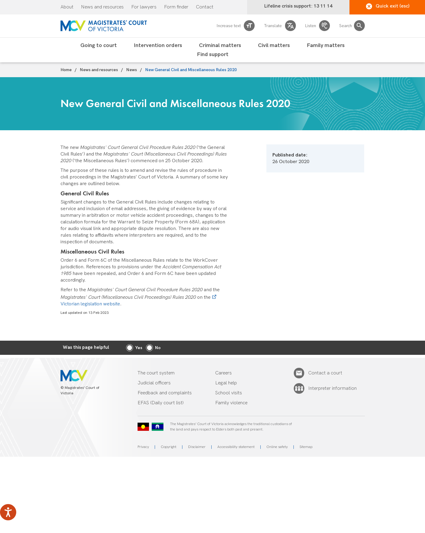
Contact (204, 7)
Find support (212, 55)
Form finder (176, 7)
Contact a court (325, 373)
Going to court (98, 46)
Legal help (226, 383)
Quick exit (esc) (388, 6)
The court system (156, 373)
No (158, 347)
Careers (223, 373)
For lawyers (144, 7)
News (131, 70)
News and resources (102, 7)
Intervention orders (158, 46)
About (66, 7)
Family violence (231, 403)
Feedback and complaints (165, 393)
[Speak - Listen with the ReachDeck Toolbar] (8, 512)
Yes (138, 347)
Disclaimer (197, 447)
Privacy (143, 447)
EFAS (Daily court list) (161, 403)
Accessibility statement (236, 447)
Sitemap (305, 447)
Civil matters (274, 46)
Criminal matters (220, 46)
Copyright (168, 447)
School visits (228, 393)
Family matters (326, 46)
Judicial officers (154, 383)
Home (66, 70)
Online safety (277, 447)
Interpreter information (332, 388)
